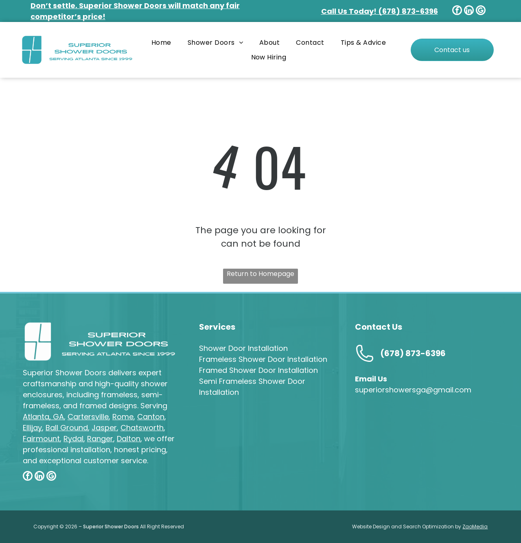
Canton (150, 417)
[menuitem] (161, 42)
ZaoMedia (475, 526)
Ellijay (32, 428)
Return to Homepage (260, 273)
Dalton (128, 439)
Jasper (104, 428)
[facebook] (457, 11)
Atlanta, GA (43, 417)
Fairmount (41, 439)
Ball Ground (67, 428)
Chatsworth (142, 428)
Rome (123, 417)
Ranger (100, 439)
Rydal (73, 439)
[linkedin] (469, 11)
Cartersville (88, 417)
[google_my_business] (481, 11)
